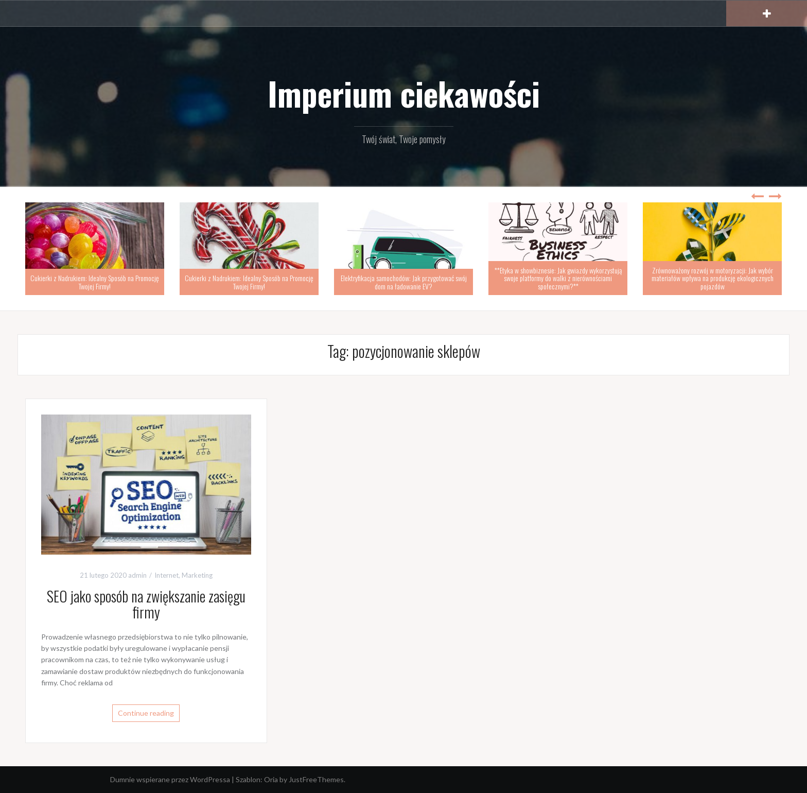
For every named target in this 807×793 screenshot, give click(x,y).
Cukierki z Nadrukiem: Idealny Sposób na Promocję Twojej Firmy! (94, 281)
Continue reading (146, 713)
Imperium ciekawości (404, 93)
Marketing (197, 575)
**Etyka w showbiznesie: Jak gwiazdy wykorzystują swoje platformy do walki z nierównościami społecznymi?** (558, 278)
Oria (271, 779)
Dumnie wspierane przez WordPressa (170, 779)
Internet (166, 575)
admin (137, 575)
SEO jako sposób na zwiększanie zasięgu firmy (146, 604)
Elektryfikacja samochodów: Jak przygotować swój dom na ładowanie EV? (404, 281)
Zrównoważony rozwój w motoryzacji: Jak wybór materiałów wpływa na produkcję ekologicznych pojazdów (713, 278)
